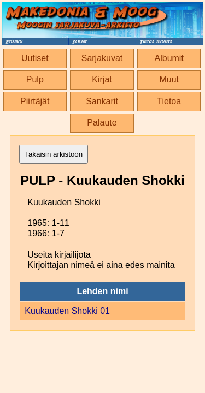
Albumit (169, 58)
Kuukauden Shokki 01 (67, 310)
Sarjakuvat (102, 58)
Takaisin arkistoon (54, 154)
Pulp (35, 79)
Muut (169, 79)
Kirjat (102, 79)
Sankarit (102, 101)
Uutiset (35, 58)
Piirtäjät (34, 101)
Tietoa (169, 101)
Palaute (101, 122)
